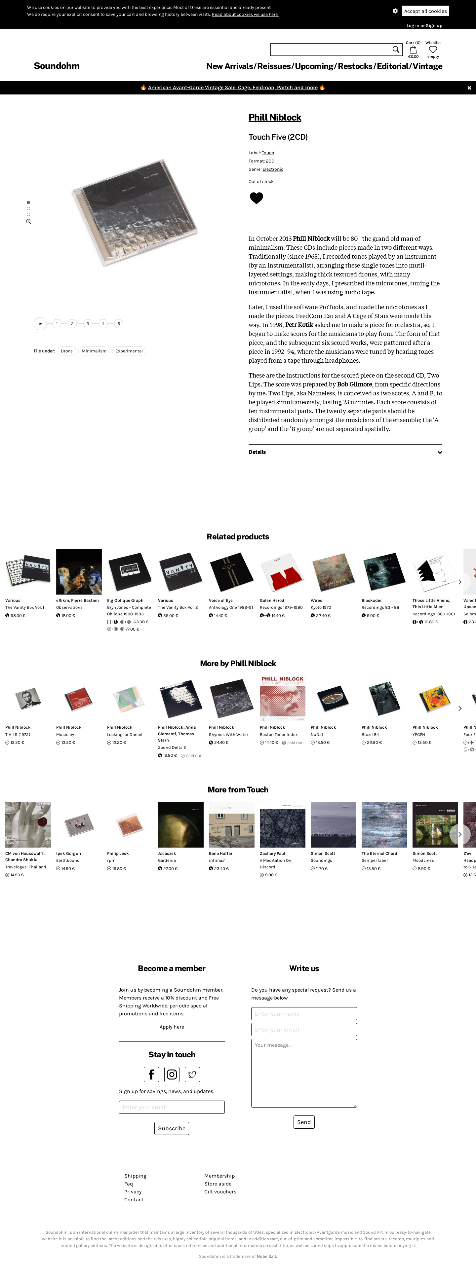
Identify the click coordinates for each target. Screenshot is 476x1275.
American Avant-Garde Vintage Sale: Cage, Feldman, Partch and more (233, 87)
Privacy (132, 1191)
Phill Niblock (275, 117)
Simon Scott (323, 853)
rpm (111, 860)
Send (304, 1122)
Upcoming (314, 66)
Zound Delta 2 (172, 747)
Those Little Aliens (431, 600)
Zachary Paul (272, 853)
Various (12, 600)
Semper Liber (375, 860)
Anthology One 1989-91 (231, 607)
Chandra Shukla (21, 859)
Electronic (272, 169)
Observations (69, 607)
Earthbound (68, 860)
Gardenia (167, 860)
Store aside (217, 1184)
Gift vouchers (220, 1191)
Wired (317, 600)
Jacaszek (167, 853)
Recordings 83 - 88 (380, 607)
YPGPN (419, 734)
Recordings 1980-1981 (434, 613)
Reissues (274, 66)
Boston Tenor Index (279, 734)
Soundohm (56, 65)
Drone (67, 350)
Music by (65, 734)
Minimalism (94, 350)
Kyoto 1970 (321, 607)
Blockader (372, 600)
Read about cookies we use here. (245, 14)
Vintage (427, 66)
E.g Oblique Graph (125, 600)
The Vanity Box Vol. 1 (24, 607)
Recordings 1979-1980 (281, 607)
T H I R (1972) (17, 734)
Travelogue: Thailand (25, 866)
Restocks (355, 66)
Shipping (135, 1176)
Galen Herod (272, 600)
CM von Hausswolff (24, 853)
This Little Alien (428, 606)
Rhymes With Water (228, 734)
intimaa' (217, 860)
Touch (268, 153)
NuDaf (317, 734)
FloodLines (423, 860)
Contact (133, 1199)
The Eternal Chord (379, 853)
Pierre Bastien (85, 600)
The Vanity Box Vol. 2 (178, 607)
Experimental (129, 350)
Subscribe (171, 1128)
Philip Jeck (118, 853)
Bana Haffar (220, 853)
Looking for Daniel (124, 734)
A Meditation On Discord (275, 863)
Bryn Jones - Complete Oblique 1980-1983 (129, 610)
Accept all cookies (425, 11)
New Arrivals (229, 66)
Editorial (392, 66)
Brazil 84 (370, 734)
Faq (128, 1184)
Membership (219, 1176)
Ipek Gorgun (68, 853)
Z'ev (467, 853)
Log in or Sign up (424, 25)
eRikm (62, 600)
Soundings (321, 860)
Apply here (172, 1027)
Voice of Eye (221, 600)
